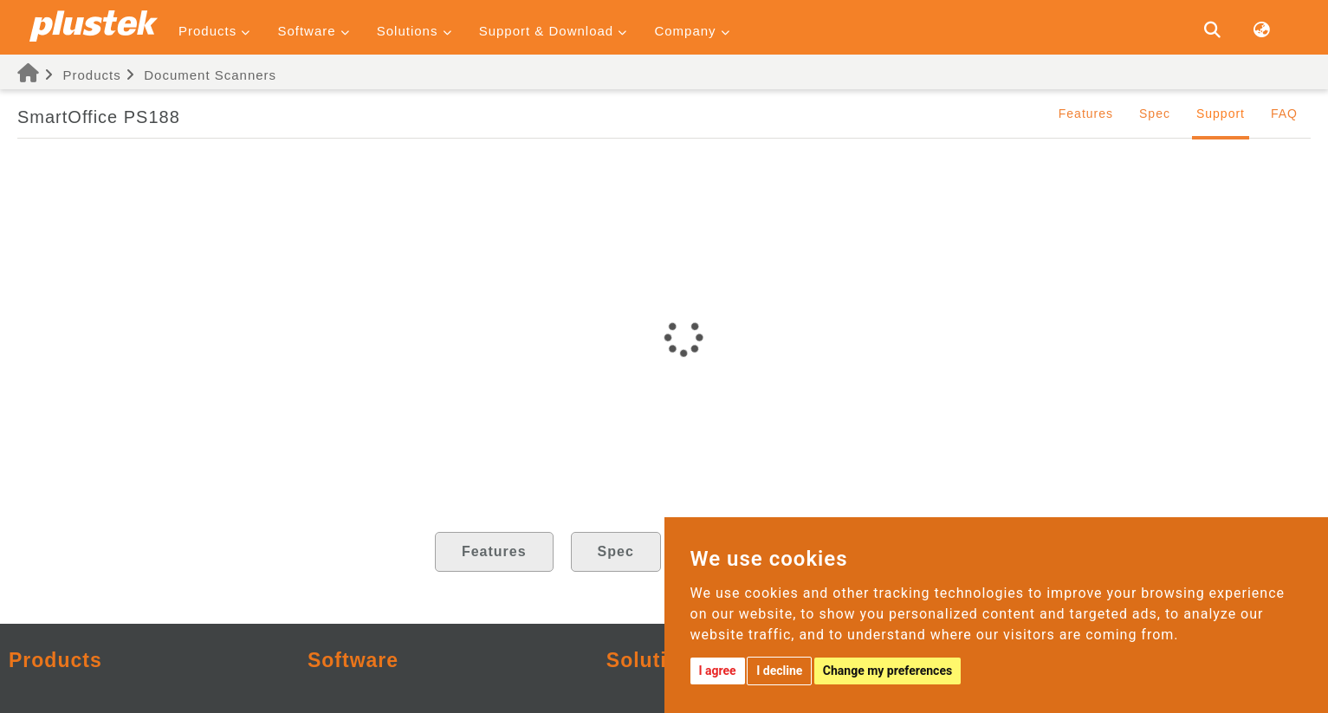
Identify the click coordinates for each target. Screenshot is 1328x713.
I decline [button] (779, 670)
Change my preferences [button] (887, 670)
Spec (1154, 113)
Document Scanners (210, 75)
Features (1086, 113)
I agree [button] (717, 670)
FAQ (1284, 113)
